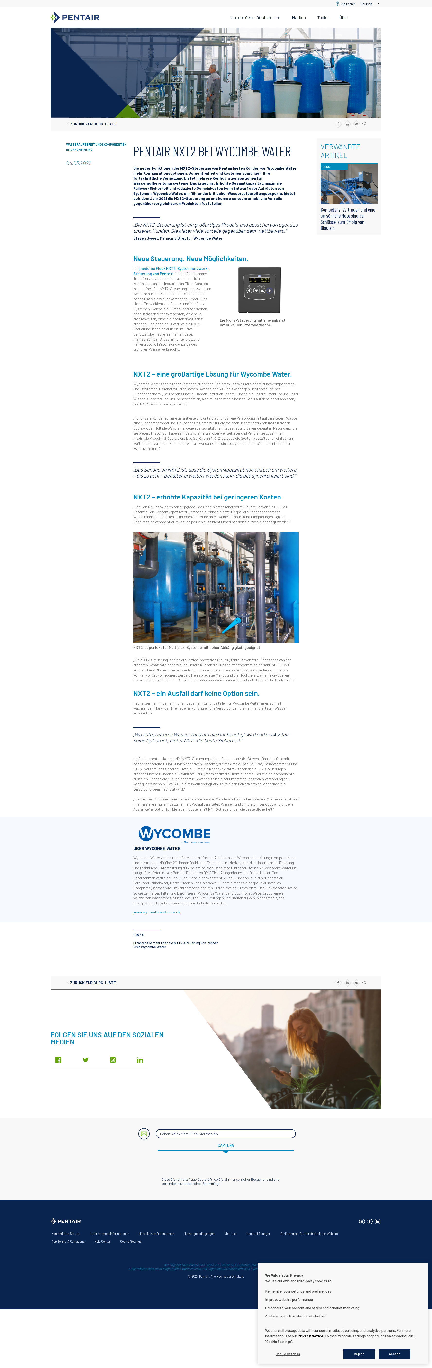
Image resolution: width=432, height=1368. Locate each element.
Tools (322, 17)
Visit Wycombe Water (149, 947)
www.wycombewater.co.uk (156, 912)
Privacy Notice (310, 1336)
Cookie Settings (131, 1241)
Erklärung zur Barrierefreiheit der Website (309, 1234)
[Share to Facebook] (338, 124)
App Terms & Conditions (68, 1241)
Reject (359, 1354)
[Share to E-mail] (356, 124)
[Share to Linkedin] (347, 124)
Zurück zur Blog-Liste (93, 123)
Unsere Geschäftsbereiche (255, 17)
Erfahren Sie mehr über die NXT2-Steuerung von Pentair (175, 943)
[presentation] (216, 1167)
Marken (299, 17)
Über (343, 17)
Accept (394, 1354)
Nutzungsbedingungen (199, 1234)
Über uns (230, 1234)
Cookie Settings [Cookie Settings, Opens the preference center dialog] (288, 1354)
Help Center (347, 3)
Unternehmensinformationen (109, 1234)
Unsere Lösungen (258, 1234)
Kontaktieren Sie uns (66, 1234)
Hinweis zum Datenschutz (156, 1234)
